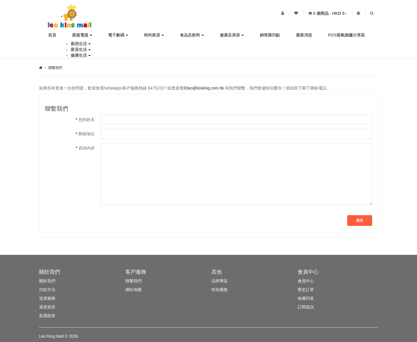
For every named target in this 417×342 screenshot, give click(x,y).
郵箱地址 (86, 133)
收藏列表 (306, 298)
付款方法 (47, 289)
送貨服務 (47, 298)
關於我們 (47, 281)
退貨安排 (47, 307)
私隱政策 (47, 315)
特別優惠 (219, 289)
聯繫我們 (55, 68)
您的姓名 (86, 119)
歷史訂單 (306, 289)
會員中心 (306, 281)
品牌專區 (219, 281)
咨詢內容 (86, 148)
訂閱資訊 (306, 307)
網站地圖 (133, 289)
